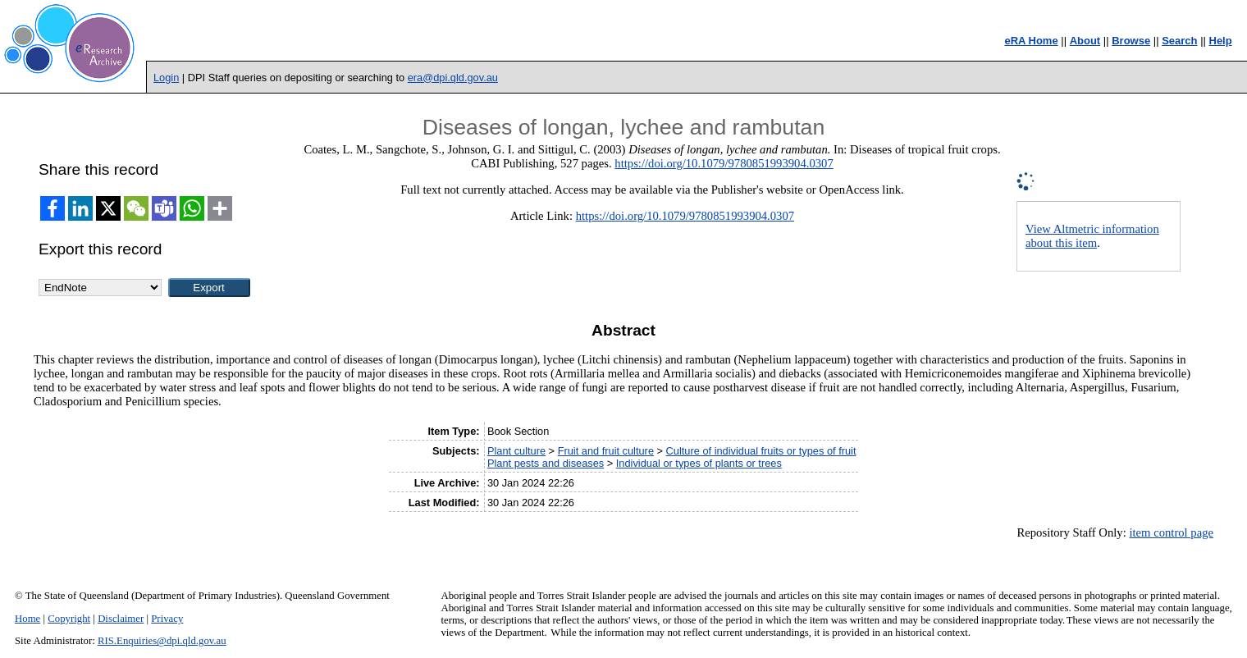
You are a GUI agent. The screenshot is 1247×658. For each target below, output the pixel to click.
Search (1179, 40)
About (1085, 40)
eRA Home (1030, 40)
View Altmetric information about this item (1092, 235)
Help (1220, 40)
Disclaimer (121, 618)
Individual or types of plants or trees (699, 463)
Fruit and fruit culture (606, 451)
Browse (1131, 40)
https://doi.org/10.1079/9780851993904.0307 (723, 163)
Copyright (69, 618)
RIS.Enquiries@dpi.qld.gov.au (162, 641)
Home (27, 618)
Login (166, 77)
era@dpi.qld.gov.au (453, 77)
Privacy (167, 618)
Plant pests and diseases (545, 463)
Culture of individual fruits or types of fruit (761, 451)
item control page (1171, 532)
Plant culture (516, 451)
